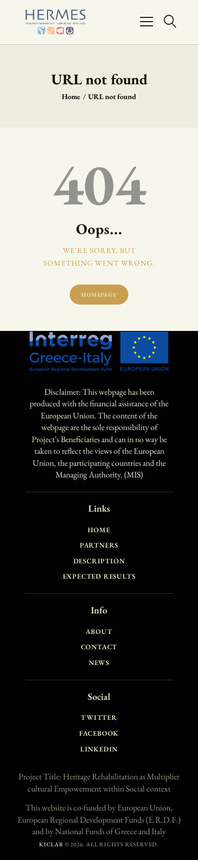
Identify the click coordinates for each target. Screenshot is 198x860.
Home (71, 96)
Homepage (98, 294)
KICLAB (51, 844)
